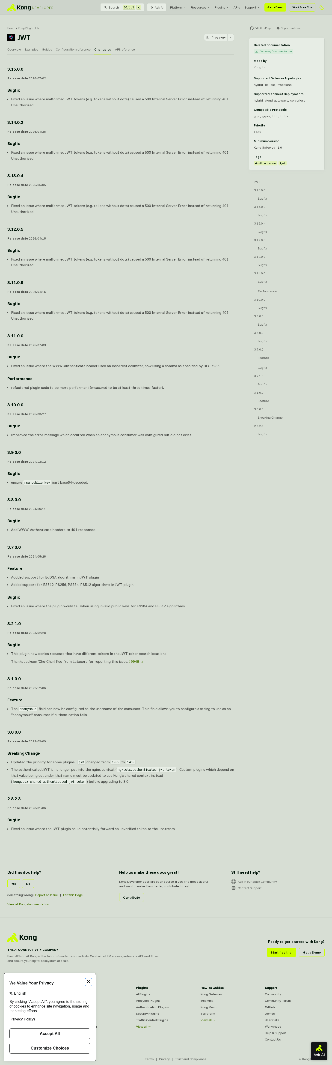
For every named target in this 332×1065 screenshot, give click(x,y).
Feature (263, 358)
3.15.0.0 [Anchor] (15, 69)
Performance (267, 291)
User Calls (272, 1020)
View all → (143, 1026)
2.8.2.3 (259, 426)
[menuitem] (178, 7)
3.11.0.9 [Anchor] (15, 282)
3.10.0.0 (259, 299)
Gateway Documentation (273, 51)
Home (11, 28)
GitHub (270, 1007)
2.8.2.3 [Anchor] (14, 798)
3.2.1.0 (259, 376)
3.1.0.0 (259, 392)
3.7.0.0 (259, 349)
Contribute (131, 897)
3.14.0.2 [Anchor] (15, 122)
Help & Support (275, 1033)
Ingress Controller (84, 1026)
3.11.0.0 (259, 273)
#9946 (133, 661)
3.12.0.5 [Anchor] (15, 229)
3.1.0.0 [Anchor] (14, 678)
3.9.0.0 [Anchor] (14, 452)
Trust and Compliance (190, 1059)
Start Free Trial (302, 7)
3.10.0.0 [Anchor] (15, 405)
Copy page (215, 37)
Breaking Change (270, 417)
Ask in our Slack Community (254, 881)
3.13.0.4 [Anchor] (15, 175)
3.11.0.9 (259, 257)
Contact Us (273, 1039)
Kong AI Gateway (84, 1001)
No (28, 884)
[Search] (122, 7)
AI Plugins (143, 994)
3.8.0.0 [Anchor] (14, 499)
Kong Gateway (82, 994)
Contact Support (246, 888)
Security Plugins (147, 1013)
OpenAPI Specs (83, 1020)
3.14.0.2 (259, 207)
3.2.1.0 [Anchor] (14, 623)
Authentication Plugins (152, 1007)
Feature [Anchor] (14, 568)
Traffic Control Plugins (152, 1020)
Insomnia (78, 1013)
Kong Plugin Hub (28, 28)
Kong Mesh (80, 1007)
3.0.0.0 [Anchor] (14, 732)
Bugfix (262, 198)
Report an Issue (46, 895)
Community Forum (278, 1001)
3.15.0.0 (259, 190)
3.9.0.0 (259, 316)
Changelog (102, 49)
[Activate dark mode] (322, 7)
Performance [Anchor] (20, 378)
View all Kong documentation (28, 904)
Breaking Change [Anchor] (23, 753)
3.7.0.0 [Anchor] (14, 547)
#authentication (265, 163)
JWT (257, 182)
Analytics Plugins (148, 1001)
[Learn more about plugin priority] (268, 125)
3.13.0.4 (259, 223)
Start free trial (281, 952)
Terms (149, 1059)
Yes (13, 884)
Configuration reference (73, 49)
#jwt (282, 163)
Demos (270, 1013)
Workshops (273, 1026)
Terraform (208, 1013)
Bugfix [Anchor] (13, 90)
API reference (125, 49)
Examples (31, 49)
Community (273, 994)
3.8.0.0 (259, 333)
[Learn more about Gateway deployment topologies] (304, 78)
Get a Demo (275, 7)
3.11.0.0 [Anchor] (15, 336)
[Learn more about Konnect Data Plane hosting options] (306, 94)
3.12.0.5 (259, 240)
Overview (14, 49)
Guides (47, 49)
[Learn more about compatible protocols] (289, 109)
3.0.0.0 (259, 409)
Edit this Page (73, 895)
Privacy (164, 1059)
